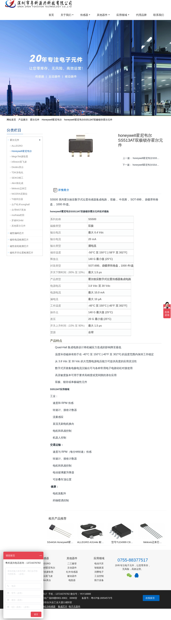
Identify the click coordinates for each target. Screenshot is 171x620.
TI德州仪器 (17, 199)
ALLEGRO (17, 145)
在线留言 (150, 598)
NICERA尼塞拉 (19, 193)
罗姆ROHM (17, 220)
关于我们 (66, 14)
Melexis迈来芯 (19, 188)
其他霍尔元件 (19, 225)
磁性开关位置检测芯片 (21, 252)
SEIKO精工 (17, 177)
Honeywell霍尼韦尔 (52, 119)
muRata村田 (18, 215)
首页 (51, 14)
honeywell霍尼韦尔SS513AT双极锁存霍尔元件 (88, 119)
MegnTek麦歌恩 (20, 156)
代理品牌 (141, 14)
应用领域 (121, 14)
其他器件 (102, 14)
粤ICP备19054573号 (101, 598)
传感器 (84, 14)
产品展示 (23, 119)
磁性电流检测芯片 (19, 239)
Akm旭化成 (17, 183)
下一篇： (142, 164)
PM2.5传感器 (48, 606)
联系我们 (158, 14)
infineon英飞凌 (19, 161)
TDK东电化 (17, 172)
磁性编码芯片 (17, 233)
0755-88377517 (133, 560)
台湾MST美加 (19, 209)
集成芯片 (62, 606)
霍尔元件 (34, 119)
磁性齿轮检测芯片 (19, 246)
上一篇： (142, 158)
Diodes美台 (18, 167)
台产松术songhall (21, 204)
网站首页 (11, 119)
